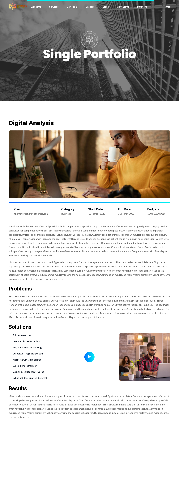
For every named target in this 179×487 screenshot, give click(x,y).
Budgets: (153, 209)
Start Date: (95, 209)
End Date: (124, 209)
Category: (68, 209)
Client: (18, 209)
